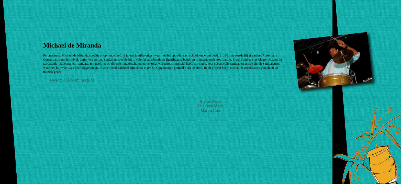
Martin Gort (210, 110)
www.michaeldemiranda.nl (72, 80)
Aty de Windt (210, 101)
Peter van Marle (210, 106)
